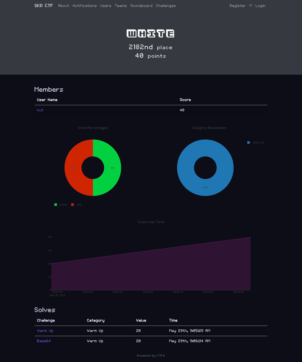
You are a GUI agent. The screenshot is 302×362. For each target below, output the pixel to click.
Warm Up (45, 331)
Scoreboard (141, 6)
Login (261, 6)
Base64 (44, 341)
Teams (121, 6)
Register (238, 6)
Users (106, 6)
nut (40, 110)
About (63, 6)
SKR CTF (44, 5)
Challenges (166, 6)
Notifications (85, 6)
